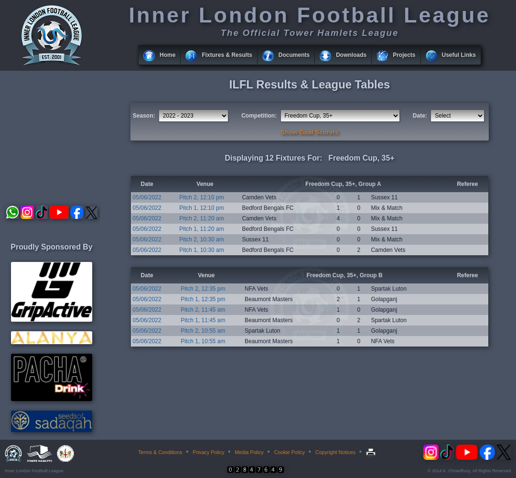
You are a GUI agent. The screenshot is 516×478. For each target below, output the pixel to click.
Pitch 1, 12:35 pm (203, 299)
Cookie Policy (289, 452)
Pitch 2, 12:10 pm (201, 197)
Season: (144, 115)
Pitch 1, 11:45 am (203, 320)
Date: (420, 115)
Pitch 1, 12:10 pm (201, 208)
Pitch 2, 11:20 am (201, 218)
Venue (204, 184)
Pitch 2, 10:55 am (203, 330)
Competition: (259, 115)
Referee (467, 184)
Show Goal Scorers (310, 132)
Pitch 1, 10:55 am (203, 341)
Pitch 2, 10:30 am (201, 239)
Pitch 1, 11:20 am (201, 229)
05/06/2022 (147, 197)
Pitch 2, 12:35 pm (203, 288)
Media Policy (249, 452)
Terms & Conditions (160, 452)
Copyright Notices (335, 452)
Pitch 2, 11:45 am (203, 309)
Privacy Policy (208, 452)
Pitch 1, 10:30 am (201, 250)
